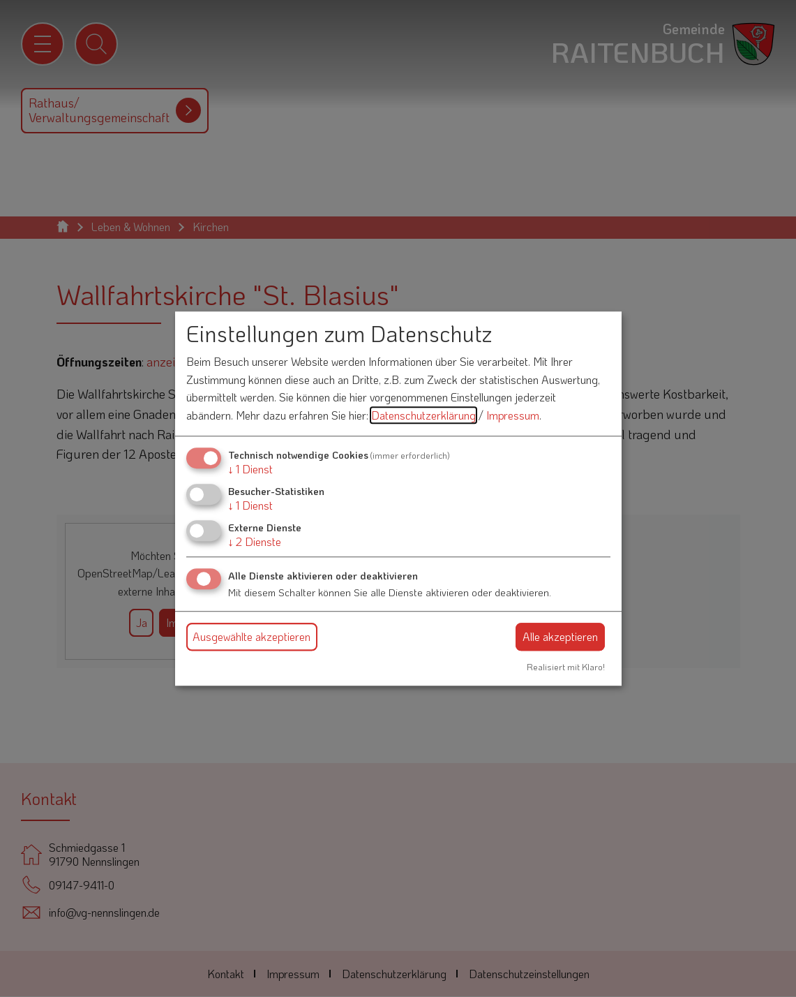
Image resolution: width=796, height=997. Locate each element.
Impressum (512, 415)
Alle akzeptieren (560, 636)
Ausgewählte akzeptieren (251, 636)
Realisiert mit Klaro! (566, 666)
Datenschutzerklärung (423, 415)
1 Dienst (250, 468)
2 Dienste (254, 541)
